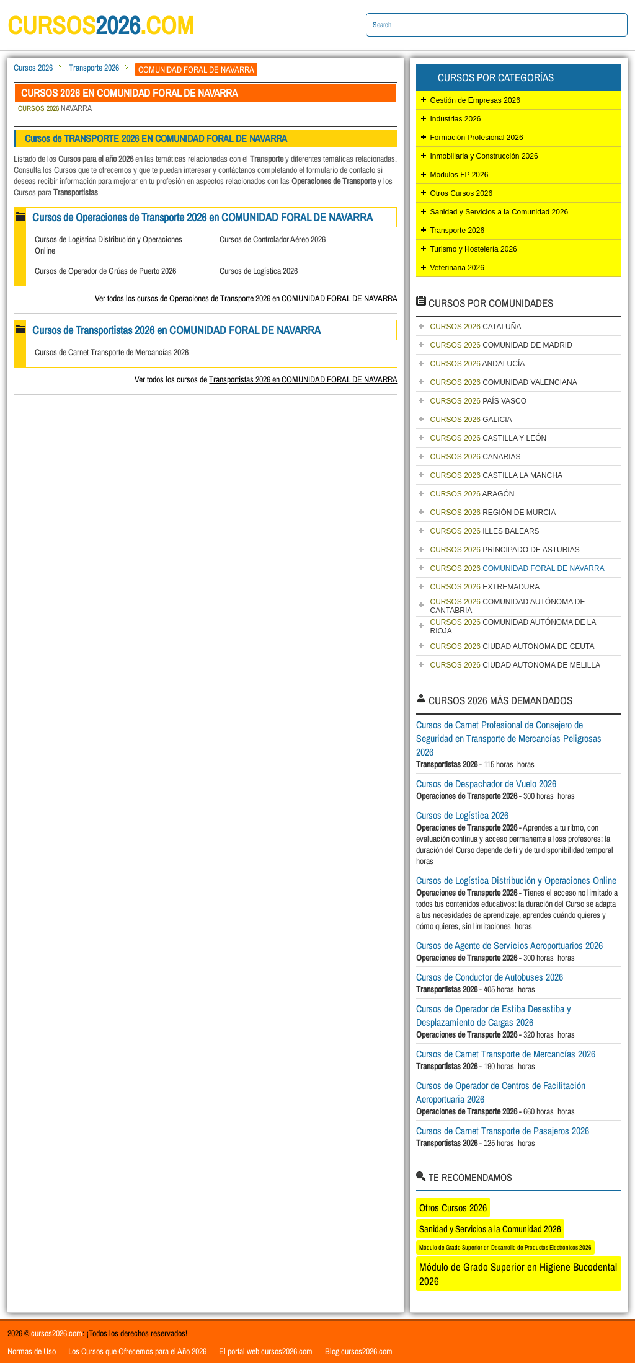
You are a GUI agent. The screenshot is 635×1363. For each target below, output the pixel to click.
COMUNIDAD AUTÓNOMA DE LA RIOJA (513, 626)
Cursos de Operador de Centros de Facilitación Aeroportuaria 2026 (500, 1092)
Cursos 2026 (33, 67)
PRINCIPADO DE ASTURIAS (504, 549)
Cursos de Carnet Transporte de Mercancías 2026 (112, 352)
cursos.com (100, 25)
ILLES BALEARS (484, 531)
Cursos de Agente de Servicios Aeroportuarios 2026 (509, 945)
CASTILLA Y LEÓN (488, 438)
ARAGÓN (472, 494)
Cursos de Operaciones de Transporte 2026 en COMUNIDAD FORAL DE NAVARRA (202, 217)
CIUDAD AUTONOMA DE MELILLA (515, 665)
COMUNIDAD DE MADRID (501, 345)
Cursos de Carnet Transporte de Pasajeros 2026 (502, 1130)
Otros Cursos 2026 (461, 193)
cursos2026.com (56, 1333)
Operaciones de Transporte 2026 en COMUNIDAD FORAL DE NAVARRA (283, 298)
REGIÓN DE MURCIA (493, 512)
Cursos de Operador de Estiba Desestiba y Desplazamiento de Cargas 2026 (493, 1015)
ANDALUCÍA (477, 363)
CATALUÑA (475, 326)
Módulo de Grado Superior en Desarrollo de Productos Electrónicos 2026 (505, 1247)
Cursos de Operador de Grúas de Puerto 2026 (105, 270)
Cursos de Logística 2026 (259, 270)
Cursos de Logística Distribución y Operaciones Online (516, 880)
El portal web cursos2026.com (266, 1351)
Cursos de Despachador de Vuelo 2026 (486, 783)
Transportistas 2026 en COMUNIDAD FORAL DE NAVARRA (303, 379)
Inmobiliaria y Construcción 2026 (484, 156)
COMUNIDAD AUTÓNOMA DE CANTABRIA (507, 606)
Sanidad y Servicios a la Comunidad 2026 (499, 212)
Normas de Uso (31, 1351)
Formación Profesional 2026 (476, 137)
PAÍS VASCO (478, 401)
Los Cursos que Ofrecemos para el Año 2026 (137, 1351)
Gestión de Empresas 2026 (475, 100)
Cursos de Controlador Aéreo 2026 (273, 239)
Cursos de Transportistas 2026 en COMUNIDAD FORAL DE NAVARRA (176, 330)
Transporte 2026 (94, 67)
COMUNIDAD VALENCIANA (503, 382)
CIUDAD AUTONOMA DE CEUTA (512, 646)
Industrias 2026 (455, 119)
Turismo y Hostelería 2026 (473, 249)
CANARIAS (475, 456)
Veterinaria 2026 (457, 267)
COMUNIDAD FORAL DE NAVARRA (517, 568)
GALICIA (471, 419)
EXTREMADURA (485, 587)
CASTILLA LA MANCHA (496, 475)
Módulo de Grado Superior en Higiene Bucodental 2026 (518, 1273)
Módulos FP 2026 (459, 174)
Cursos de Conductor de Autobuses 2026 (489, 977)
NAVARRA (55, 108)
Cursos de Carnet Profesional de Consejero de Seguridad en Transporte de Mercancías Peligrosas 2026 (509, 738)
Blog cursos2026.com (359, 1351)
